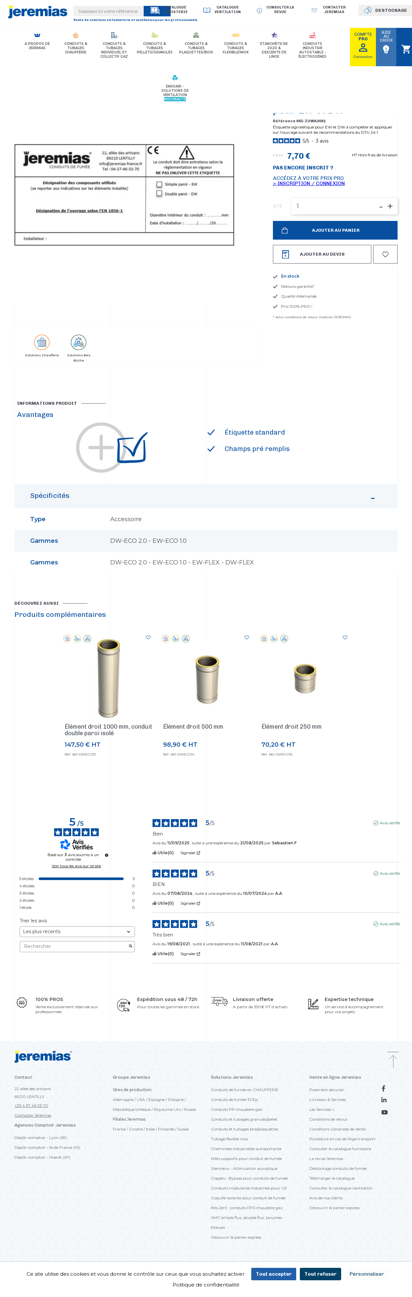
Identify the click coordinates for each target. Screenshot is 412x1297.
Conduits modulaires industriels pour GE (249, 1188)
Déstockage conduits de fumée (338, 1168)
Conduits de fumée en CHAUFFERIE (244, 1089)
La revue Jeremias (326, 1158)
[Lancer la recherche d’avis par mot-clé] (130, 946)
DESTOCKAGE (391, 10)
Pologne (176, 1099)
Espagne (156, 1099)
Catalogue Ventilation (228, 9)
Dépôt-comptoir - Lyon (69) (40, 1137)
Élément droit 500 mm (193, 726)
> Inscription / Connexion (309, 183)
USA (141, 1099)
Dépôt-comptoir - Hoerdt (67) (42, 1157)
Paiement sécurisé (326, 1089)
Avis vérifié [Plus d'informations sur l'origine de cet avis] (390, 822)
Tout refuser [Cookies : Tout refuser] (320, 1274)
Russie (190, 1109)
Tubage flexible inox (229, 1138)
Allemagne (123, 1099)
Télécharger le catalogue (332, 1178)
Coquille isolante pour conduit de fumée (248, 1197)
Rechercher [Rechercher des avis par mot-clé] (74, 946)
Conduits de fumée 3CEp (234, 1099)
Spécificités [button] (203, 498)
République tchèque (132, 1109)
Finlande (166, 1129)
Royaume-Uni (167, 1109)
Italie (150, 1129)
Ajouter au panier (335, 230)
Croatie (136, 1129)
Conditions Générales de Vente (337, 1129)
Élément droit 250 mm (291, 726)
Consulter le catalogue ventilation (341, 1188)
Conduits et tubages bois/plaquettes (244, 1129)
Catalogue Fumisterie (175, 9)
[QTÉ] (344, 206)
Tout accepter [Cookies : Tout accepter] (274, 1274)
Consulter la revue (280, 9)
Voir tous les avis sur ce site (76, 866)
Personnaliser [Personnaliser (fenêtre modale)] (367, 1274)
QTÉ (277, 206)
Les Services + (321, 1109)
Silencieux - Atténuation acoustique (244, 1168)
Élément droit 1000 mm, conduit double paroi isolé (108, 730)
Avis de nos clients (326, 1197)
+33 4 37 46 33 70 (31, 1105)
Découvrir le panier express (236, 1237)
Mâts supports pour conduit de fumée (246, 1158)
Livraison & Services (327, 1099)
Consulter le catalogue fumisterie (340, 1148)
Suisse (183, 1129)
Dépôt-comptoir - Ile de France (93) (47, 1147)
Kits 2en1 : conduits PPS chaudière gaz (247, 1207)
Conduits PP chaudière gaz (236, 1109)
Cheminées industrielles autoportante (246, 1148)
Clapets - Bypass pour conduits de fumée (249, 1178)
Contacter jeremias (334, 9)
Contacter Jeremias (32, 1115)
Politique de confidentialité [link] (206, 1285)
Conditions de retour (328, 1119)
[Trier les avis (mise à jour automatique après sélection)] (77, 931)
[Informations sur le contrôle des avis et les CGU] (106, 855)
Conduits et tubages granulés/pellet (244, 1119)
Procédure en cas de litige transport (342, 1138)
